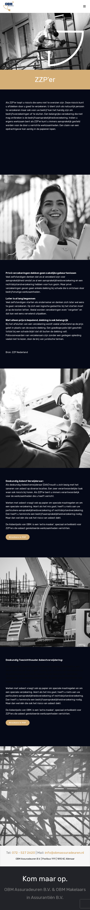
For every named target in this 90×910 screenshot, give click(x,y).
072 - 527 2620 (23, 853)
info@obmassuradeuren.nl (64, 853)
